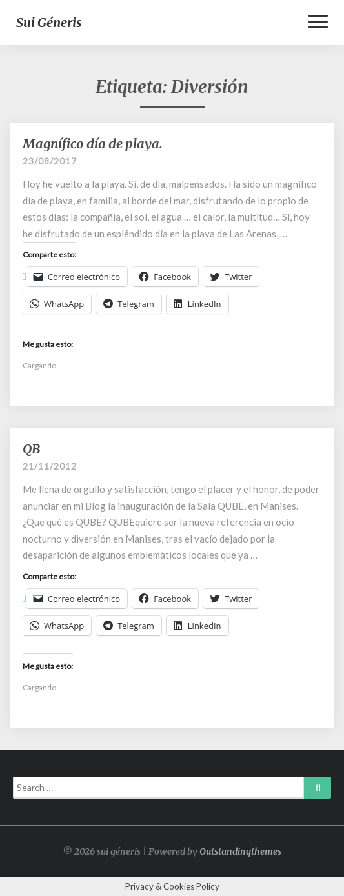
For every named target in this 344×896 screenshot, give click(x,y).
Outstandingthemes (240, 851)
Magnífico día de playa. (93, 143)
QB (31, 449)
